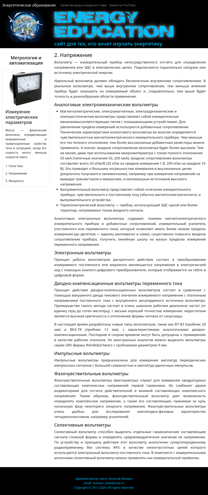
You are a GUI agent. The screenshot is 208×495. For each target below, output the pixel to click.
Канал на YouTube (122, 5)
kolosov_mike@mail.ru (108, 483)
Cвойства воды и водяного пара (83, 5)
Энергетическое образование (29, 5)
